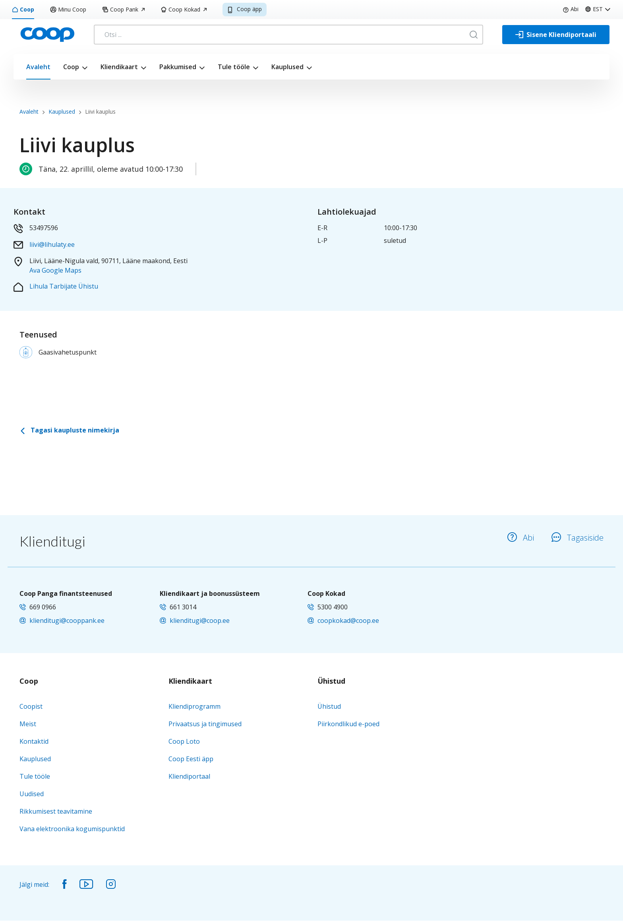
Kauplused (287, 66)
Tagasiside (577, 537)
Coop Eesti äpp (190, 758)
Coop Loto (184, 741)
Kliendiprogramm (194, 706)
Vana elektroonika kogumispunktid (72, 828)
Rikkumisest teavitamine (55, 811)
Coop (23, 9)
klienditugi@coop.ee (200, 620)
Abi (570, 9)
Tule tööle (234, 66)
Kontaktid (33, 741)
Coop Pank (123, 9)
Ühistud (331, 681)
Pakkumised (177, 66)
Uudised (31, 793)
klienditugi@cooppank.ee (66, 620)
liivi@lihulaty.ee (52, 244)
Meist (27, 723)
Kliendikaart (119, 66)
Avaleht (38, 66)
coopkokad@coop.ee (348, 620)
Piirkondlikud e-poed (348, 723)
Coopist (31, 706)
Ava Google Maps (55, 270)
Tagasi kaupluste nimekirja (69, 430)
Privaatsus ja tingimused (205, 723)
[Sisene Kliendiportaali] (555, 34)
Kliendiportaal (189, 776)
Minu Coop (68, 9)
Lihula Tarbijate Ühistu (63, 286)
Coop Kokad (184, 9)
